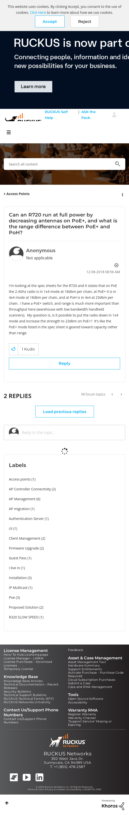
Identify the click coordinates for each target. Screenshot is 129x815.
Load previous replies (64, 411)
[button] (50, 21)
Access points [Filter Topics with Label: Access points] (20, 479)
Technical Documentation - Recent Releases (31, 686)
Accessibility (78, 702)
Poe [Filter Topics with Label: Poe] (12, 597)
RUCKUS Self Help (56, 115)
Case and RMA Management (90, 687)
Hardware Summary (84, 665)
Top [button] (7, 803)
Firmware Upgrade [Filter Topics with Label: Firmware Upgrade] (24, 548)
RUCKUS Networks (68, 754)
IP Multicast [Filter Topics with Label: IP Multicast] (18, 587)
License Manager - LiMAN (23, 658)
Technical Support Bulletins (25, 695)
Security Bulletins (17, 691)
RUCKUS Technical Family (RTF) (29, 698)
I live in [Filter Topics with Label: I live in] (14, 568)
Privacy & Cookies (55, 789)
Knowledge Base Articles (23, 681)
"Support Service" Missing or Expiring (90, 723)
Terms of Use (35, 789)
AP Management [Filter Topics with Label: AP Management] (22, 499)
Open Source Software (85, 698)
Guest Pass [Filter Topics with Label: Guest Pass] (17, 558)
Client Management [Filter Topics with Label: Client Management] (24, 538)
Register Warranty (82, 714)
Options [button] (122, 194)
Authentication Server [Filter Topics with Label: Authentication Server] (26, 518)
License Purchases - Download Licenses (28, 663)
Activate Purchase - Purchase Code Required (96, 674)
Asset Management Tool (87, 662)
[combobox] (64, 164)
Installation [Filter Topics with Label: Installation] (18, 577)
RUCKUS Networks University (27, 702)
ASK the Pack (88, 115)
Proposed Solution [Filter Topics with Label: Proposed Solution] (23, 607)
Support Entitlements (85, 669)
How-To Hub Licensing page (26, 654)
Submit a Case (79, 683)
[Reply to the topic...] (71, 432)
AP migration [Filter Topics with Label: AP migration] (19, 508)
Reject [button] (84, 21)
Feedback (75, 650)
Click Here (38, 12)
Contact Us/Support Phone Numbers (25, 720)
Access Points (18, 193)
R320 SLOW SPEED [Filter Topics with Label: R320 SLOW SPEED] (24, 617)
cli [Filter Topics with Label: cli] (10, 528)
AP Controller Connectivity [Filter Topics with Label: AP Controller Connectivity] (30, 489)
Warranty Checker (82, 718)
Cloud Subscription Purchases (91, 680)
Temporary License (18, 669)
